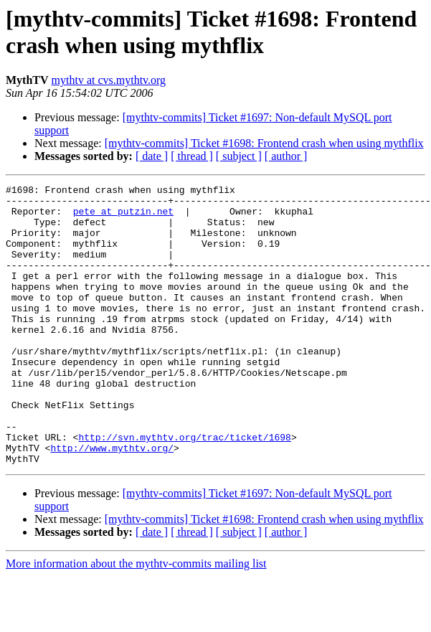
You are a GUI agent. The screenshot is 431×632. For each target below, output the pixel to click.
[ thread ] (192, 156)
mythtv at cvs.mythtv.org (109, 80)
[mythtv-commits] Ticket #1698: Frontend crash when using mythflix (264, 143)
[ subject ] (239, 156)
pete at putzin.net (123, 217)
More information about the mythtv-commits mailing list (136, 619)
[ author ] (286, 156)
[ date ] (152, 156)
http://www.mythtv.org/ (112, 501)
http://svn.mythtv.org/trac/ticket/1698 (184, 488)
